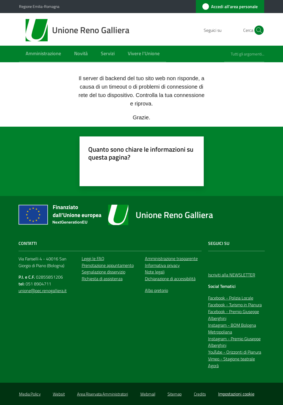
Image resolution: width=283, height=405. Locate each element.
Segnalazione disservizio (103, 272)
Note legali (155, 272)
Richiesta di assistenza (102, 278)
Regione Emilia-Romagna (39, 6)
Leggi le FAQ (93, 258)
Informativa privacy (162, 265)
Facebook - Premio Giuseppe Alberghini (233, 315)
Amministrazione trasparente (171, 258)
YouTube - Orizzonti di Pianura (234, 352)
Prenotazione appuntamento (108, 265)
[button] (257, 30)
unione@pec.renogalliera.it (43, 290)
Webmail (147, 394)
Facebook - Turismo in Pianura (235, 304)
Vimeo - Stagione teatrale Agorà (231, 362)
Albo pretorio (156, 290)
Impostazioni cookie (236, 394)
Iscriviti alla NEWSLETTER (231, 275)
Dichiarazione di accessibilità (170, 278)
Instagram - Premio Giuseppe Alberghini (234, 342)
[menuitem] (43, 54)
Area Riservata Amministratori (102, 394)
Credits (200, 394)
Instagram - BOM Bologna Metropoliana (232, 328)
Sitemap (175, 394)
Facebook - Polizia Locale (230, 298)
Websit (59, 394)
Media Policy (30, 394)
